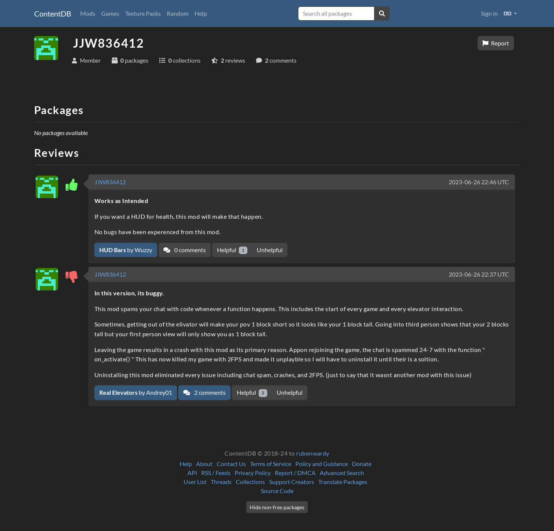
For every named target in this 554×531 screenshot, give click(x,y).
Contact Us (231, 463)
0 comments (184, 249)
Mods (87, 13)
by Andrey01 (135, 392)
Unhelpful (270, 249)
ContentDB (52, 13)
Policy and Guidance (321, 463)
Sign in (489, 13)
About (204, 463)
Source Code (277, 490)
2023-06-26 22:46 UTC (479, 181)
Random (178, 13)
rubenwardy (312, 453)
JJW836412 (110, 181)
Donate (361, 463)
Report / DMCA (295, 472)
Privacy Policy (253, 472)
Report (495, 43)
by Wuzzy (125, 249)
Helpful (232, 250)
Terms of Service (270, 463)
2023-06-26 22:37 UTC (479, 274)
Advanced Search (342, 472)
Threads (221, 481)
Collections (250, 481)
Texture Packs (143, 13)
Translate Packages (342, 481)
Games (110, 13)
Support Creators (291, 481)
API (192, 472)
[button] (510, 13)
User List (195, 481)
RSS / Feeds (216, 472)
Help (201, 13)
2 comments (204, 392)
